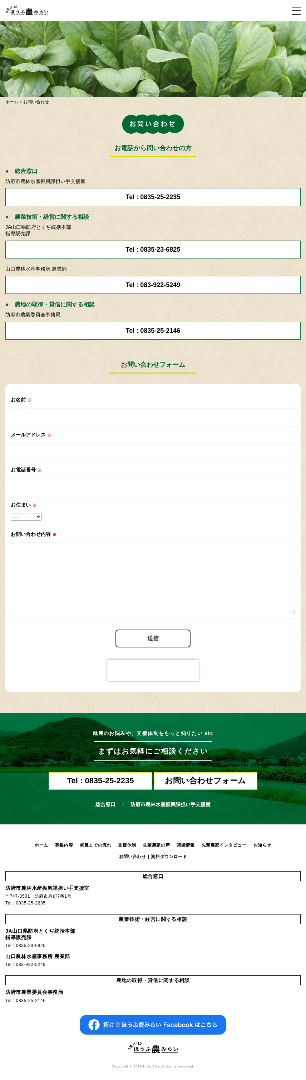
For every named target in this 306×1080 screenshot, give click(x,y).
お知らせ (262, 845)
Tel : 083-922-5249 (153, 285)
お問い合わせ (132, 856)
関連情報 (185, 845)
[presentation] (153, 670)
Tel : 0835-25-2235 (153, 197)
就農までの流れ (95, 845)
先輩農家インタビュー (224, 845)
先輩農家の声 (156, 845)
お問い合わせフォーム (205, 780)
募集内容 (64, 845)
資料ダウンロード (169, 856)
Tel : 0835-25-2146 (153, 330)
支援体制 (127, 845)
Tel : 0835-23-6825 (153, 249)
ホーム (41, 845)
